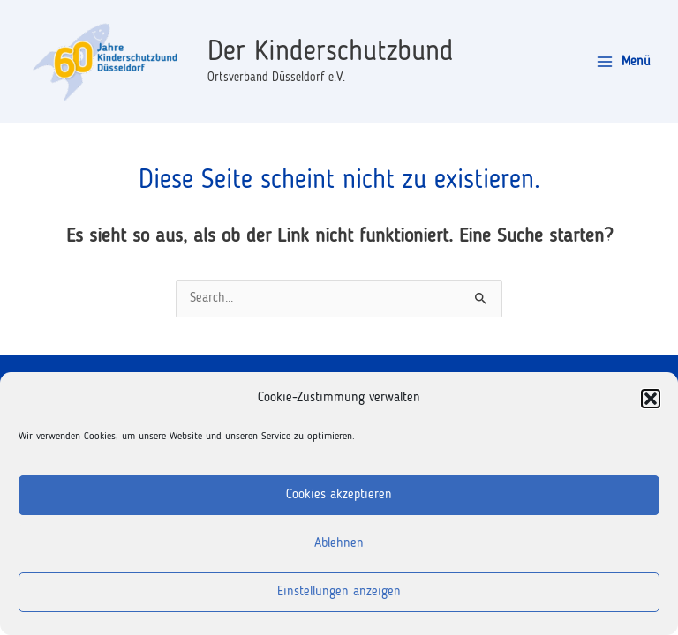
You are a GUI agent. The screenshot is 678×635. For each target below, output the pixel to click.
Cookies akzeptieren (339, 495)
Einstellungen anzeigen (339, 592)
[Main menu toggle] (623, 62)
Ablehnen (339, 543)
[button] (650, 398)
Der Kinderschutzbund (330, 53)
